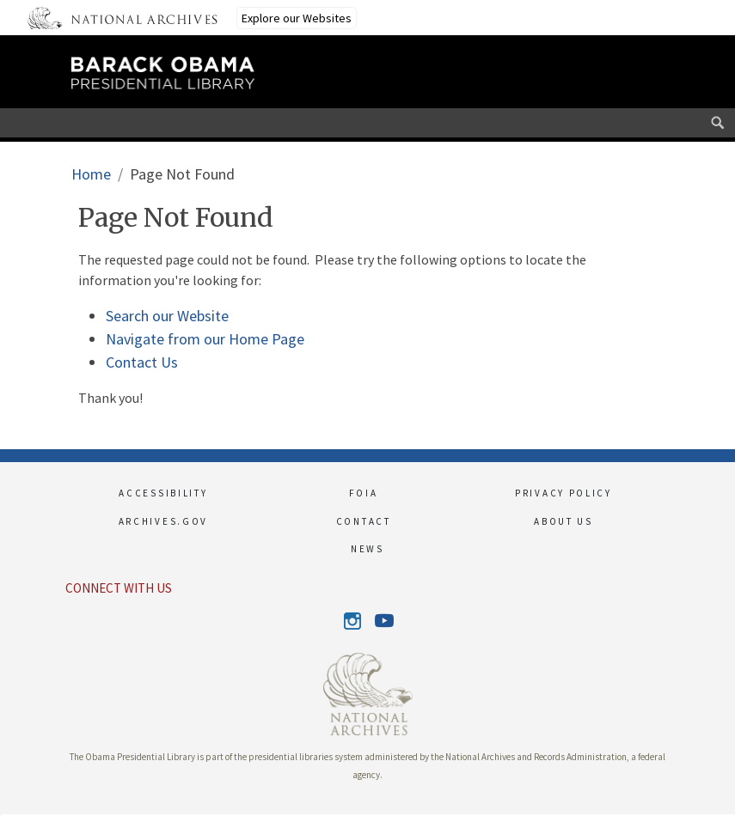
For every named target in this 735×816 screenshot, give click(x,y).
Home (91, 174)
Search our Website (167, 316)
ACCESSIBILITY (163, 493)
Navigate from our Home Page (205, 339)
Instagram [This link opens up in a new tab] (353, 621)
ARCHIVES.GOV (163, 521)
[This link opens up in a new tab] (368, 692)
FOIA (363, 493)
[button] (1, 815)
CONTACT (363, 521)
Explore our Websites (297, 18)
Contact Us (142, 362)
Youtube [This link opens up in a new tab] (383, 621)
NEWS (367, 549)
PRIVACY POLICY (563, 493)
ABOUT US (563, 521)
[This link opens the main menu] (604, 80)
